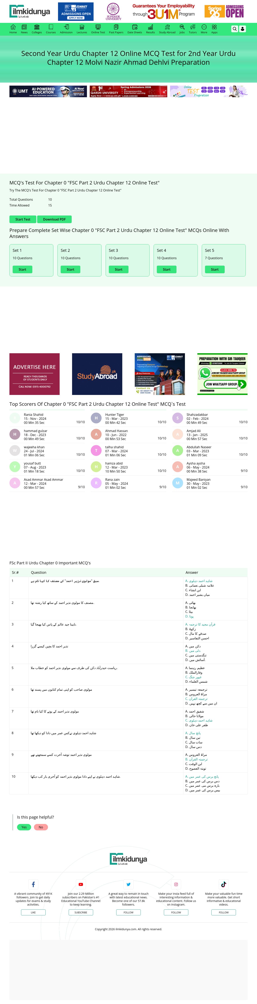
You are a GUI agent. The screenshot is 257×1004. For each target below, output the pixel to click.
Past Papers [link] (116, 29)
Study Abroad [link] (167, 29)
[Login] (242, 28)
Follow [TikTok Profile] (223, 912)
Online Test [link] (98, 29)
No (41, 827)
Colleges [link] (37, 29)
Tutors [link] (193, 29)
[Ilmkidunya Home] (31, 11)
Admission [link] (66, 29)
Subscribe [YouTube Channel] (81, 912)
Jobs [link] (182, 29)
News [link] (24, 29)
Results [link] (150, 29)
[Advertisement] (128, 128)
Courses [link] (51, 29)
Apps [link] (214, 29)
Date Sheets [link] (134, 29)
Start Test (22, 219)
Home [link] (13, 29)
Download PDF (54, 219)
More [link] (204, 29)
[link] (77, 11)
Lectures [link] (82, 29)
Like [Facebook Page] (33, 912)
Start (22, 269)
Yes (24, 827)
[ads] (34, 374)
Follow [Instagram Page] (176, 912)
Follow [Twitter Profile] (128, 912)
